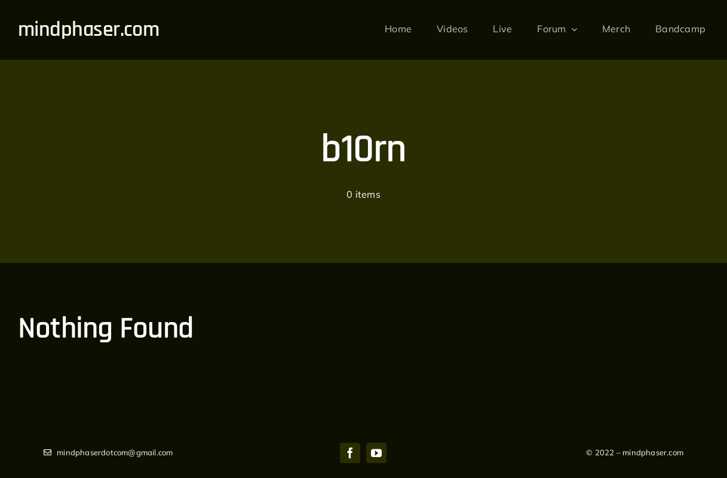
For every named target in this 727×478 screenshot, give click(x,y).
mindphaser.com (88, 29)
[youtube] (376, 453)
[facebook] (350, 453)
